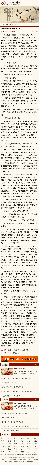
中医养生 (5, 454)
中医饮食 (20, 454)
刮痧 (22, 444)
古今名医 (1, 454)
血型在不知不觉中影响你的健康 (12, 387)
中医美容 (13, 454)
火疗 (28, 444)
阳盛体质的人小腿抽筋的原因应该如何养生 (16, 378)
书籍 (22, 441)
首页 (7, 24)
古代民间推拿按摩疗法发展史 (18, 350)
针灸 (28, 446)
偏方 (2, 444)
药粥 (22, 452)
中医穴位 (24, 454)
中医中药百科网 (10, 31)
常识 (9, 438)
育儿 (9, 449)
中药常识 (27, 454)
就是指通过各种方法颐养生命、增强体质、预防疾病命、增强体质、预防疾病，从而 (25, 373)
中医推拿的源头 (13, 353)
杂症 (35, 449)
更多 (36, 365)
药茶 (9, 446)
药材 (15, 441)
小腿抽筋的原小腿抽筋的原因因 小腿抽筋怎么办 (18, 391)
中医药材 (9, 454)
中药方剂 (35, 454)
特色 (15, 438)
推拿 (2, 446)
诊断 (9, 452)
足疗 (35, 452)
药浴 (22, 446)
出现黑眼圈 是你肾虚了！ (10, 383)
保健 (22, 438)
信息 (35, 438)
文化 (35, 441)
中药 (2, 452)
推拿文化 (13, 24)
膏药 (15, 444)
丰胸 (2, 441)
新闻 (28, 441)
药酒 (15, 446)
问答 (15, 452)
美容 (35, 446)
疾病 (28, 449)
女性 (22, 449)
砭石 (28, 452)
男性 (15, 449)
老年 (2, 449)
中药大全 (31, 454)
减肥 (9, 441)
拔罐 (9, 444)
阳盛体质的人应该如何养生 (11, 396)
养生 (28, 438)
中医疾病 (16, 454)
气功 (35, 444)
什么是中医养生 (20, 369)
